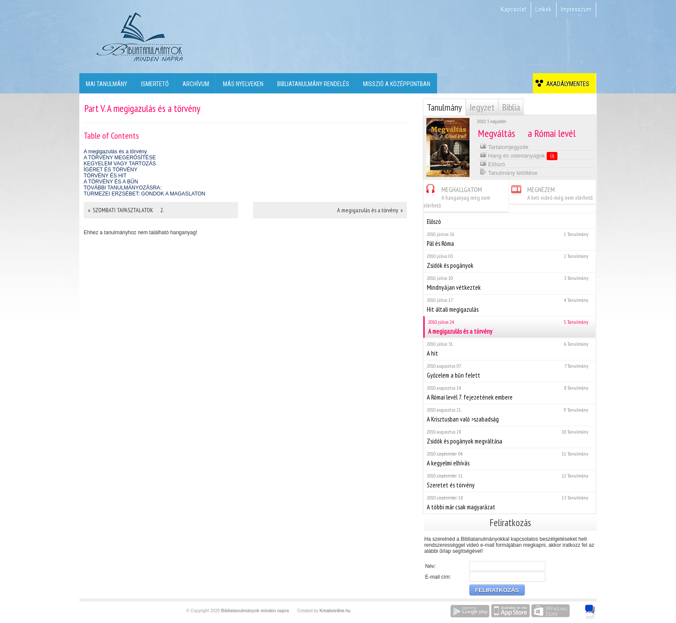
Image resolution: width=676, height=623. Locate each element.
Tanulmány (444, 107)
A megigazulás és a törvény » (370, 210)
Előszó (492, 163)
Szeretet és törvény (509, 480)
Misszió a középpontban (396, 84)
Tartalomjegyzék (504, 146)
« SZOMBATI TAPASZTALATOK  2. (126, 210)
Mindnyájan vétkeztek (509, 283)
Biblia (511, 107)
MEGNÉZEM (551, 192)
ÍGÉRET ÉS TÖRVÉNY (111, 170)
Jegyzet (481, 107)
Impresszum (576, 9)
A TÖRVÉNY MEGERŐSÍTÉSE (120, 158)
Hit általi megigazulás (509, 305)
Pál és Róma (509, 239)
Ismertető (155, 84)
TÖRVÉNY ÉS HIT (105, 176)
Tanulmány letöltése (509, 172)
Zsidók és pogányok (509, 261)
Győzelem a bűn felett (509, 371)
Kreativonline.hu (335, 610)
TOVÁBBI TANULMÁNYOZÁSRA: (123, 188)
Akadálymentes (566, 84)
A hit (509, 349)
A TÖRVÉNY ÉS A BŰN (111, 182)
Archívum (195, 84)
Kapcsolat (513, 9)
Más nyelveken (243, 84)
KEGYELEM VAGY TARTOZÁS (120, 164)
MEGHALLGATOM (456, 196)
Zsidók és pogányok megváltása (509, 436)
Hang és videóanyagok (519, 155)
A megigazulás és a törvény (115, 152)
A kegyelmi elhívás (509, 458)
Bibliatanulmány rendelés (313, 84)
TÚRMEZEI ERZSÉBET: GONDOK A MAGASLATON (144, 194)
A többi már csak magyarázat (509, 502)
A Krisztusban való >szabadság (509, 414)
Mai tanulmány (106, 84)
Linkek (543, 9)
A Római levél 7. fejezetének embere (509, 392)
